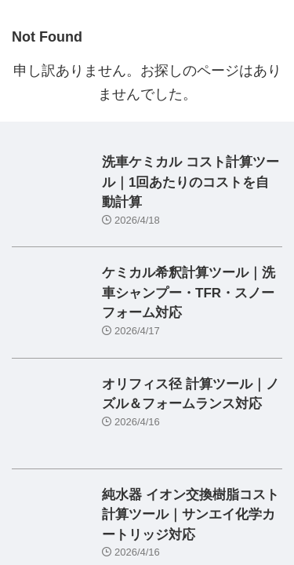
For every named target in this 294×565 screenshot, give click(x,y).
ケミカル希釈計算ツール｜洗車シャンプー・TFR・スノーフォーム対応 (188, 292)
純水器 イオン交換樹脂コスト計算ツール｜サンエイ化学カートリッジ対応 (190, 514)
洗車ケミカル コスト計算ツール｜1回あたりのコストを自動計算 (190, 182)
